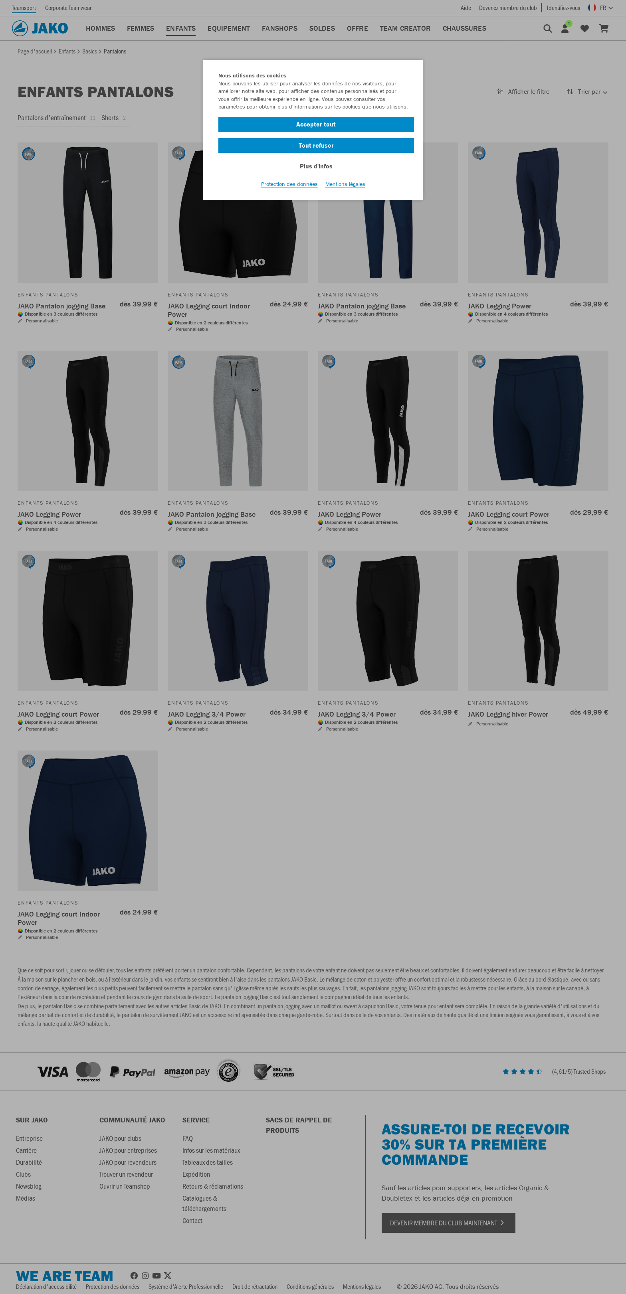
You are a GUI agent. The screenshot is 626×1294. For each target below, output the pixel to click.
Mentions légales (345, 184)
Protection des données (289, 184)
